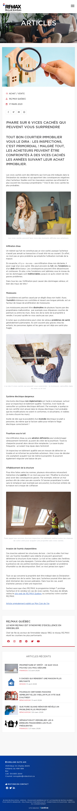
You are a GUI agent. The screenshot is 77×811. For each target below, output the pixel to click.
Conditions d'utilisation (57, 802)
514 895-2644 (16, 774)
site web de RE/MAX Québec (28, 594)
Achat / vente (15, 94)
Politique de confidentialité (33, 802)
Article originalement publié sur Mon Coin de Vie (27, 604)
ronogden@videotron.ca (24, 776)
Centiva (44, 808)
